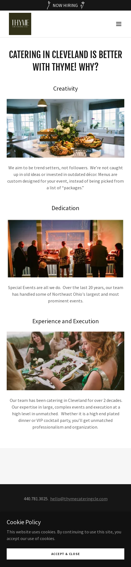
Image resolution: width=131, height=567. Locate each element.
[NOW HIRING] (65, 5)
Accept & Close (65, 554)
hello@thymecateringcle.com (79, 498)
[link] (20, 24)
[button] (118, 23)
